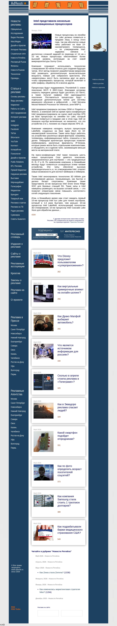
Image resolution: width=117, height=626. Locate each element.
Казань (14, 354)
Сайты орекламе (16, 255)
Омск (13, 350)
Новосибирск (16, 333)
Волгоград (15, 370)
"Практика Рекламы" (77, 222)
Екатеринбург (16, 341)
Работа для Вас (98, 83)
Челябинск (15, 358)
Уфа (12, 366)
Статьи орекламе (16, 90)
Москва (14, 325)
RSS (13, 607)
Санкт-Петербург (18, 329)
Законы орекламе (16, 281)
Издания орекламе (17, 245)
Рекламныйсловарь (17, 235)
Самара (14, 346)
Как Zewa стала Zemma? (51, 572)
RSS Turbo (15, 609)
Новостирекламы (16, 22)
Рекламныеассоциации (18, 265)
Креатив (15, 273)
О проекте (17, 299)
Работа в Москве (98, 79)
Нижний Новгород (18, 337)
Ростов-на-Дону (17, 362)
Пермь (13, 374)
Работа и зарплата (98, 87)
